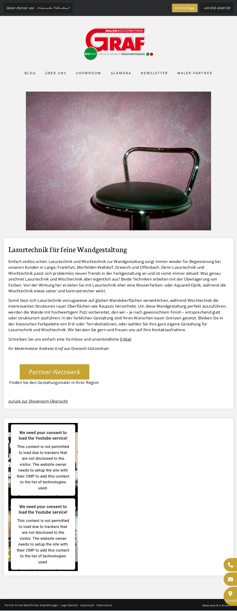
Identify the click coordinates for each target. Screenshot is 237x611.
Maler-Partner (194, 73)
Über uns (56, 73)
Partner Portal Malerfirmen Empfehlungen (31, 605)
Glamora (121, 73)
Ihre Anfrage (185, 8)
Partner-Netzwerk (54, 371)
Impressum (87, 605)
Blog (30, 73)
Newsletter (154, 73)
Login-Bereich (69, 605)
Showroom (88, 73)
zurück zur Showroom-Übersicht (38, 401)
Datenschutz (104, 605)
